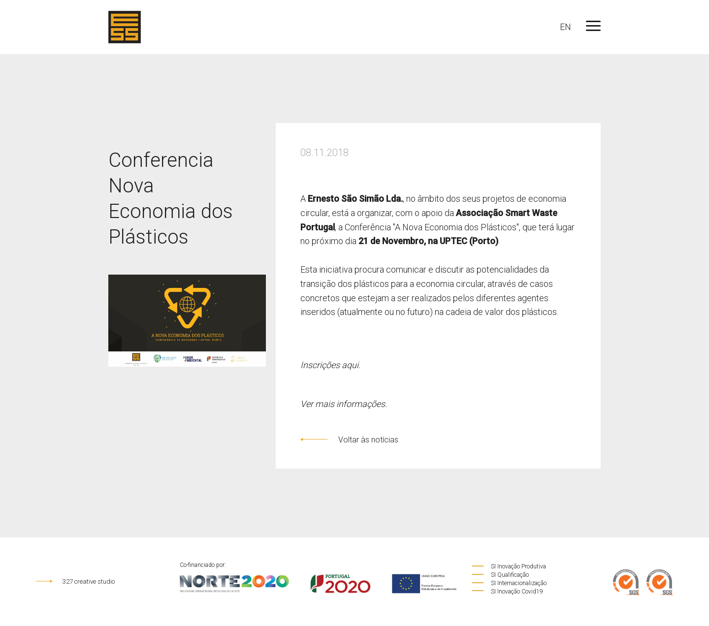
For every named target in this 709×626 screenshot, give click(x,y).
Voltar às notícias (349, 440)
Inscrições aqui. (330, 365)
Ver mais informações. (343, 404)
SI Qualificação (500, 574)
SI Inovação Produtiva (508, 566)
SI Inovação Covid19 (507, 591)
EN (565, 27)
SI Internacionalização (509, 583)
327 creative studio (75, 581)
